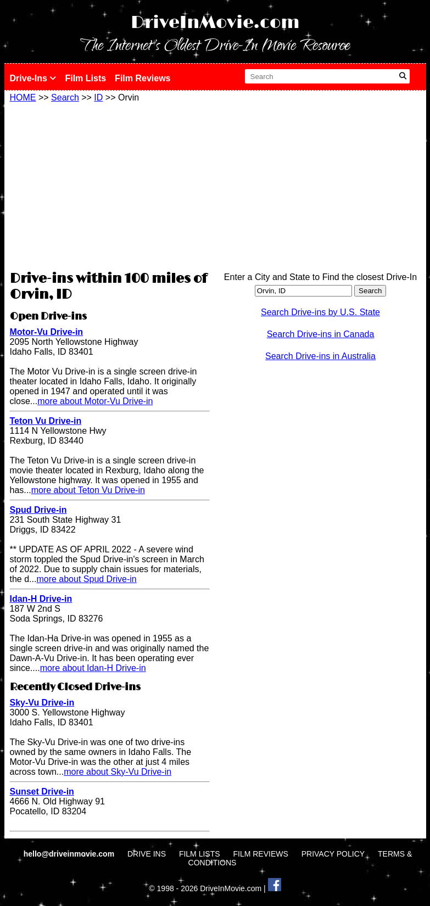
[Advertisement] (110, 185)
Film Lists (85, 78)
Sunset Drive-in (42, 791)
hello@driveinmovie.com (70, 853)
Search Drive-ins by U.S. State (320, 312)
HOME (23, 97)
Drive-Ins (33, 78)
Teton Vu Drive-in (46, 421)
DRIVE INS (146, 853)
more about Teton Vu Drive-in (88, 490)
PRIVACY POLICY (333, 853)
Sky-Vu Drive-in (42, 702)
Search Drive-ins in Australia (320, 356)
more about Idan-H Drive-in (93, 668)
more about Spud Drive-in (86, 579)
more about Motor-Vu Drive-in (95, 401)
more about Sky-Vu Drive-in (117, 771)
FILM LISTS (199, 853)
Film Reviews (142, 78)
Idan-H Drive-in (41, 598)
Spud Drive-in (38, 509)
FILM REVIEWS (260, 853)
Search (65, 97)
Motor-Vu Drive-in (46, 332)
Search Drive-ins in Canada (321, 334)
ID (98, 97)
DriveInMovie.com (215, 22)
